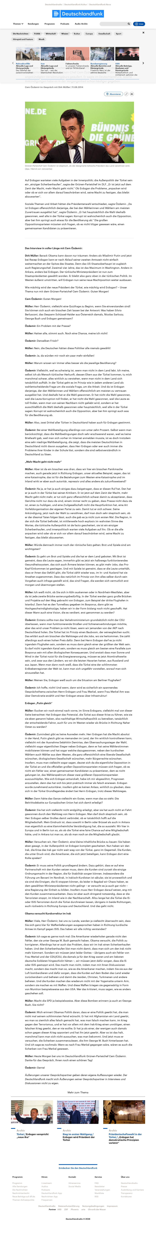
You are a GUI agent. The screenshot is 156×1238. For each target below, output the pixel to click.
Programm (50, 24)
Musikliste (99, 1193)
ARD (59, 1209)
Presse (124, 1186)
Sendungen (33, 24)
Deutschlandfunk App (51, 1193)
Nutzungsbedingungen (93, 1206)
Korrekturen (126, 1196)
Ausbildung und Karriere (132, 1190)
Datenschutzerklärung (68, 1206)
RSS (96, 1196)
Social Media (75, 1186)
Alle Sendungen (20, 1186)
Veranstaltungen (102, 1190)
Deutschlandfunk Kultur (75, 4)
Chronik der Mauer (97, 1209)
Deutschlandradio (53, 4)
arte (83, 1209)
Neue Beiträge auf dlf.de (23, 1196)
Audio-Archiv (81, 24)
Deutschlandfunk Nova (100, 4)
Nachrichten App (49, 1196)
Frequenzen (47, 1200)
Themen (17, 24)
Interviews (27, 33)
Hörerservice (74, 1183)
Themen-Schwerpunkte (23, 1200)
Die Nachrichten (20, 1190)
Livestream (46, 1183)
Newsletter (100, 1186)
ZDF (66, 1209)
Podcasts (64, 24)
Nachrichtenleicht (20, 1193)
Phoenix (75, 1209)
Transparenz (126, 1193)
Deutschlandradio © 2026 (78, 1219)
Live (139, 23)
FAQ (97, 1183)
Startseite (15, 33)
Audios (44, 1186)
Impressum (112, 1206)
